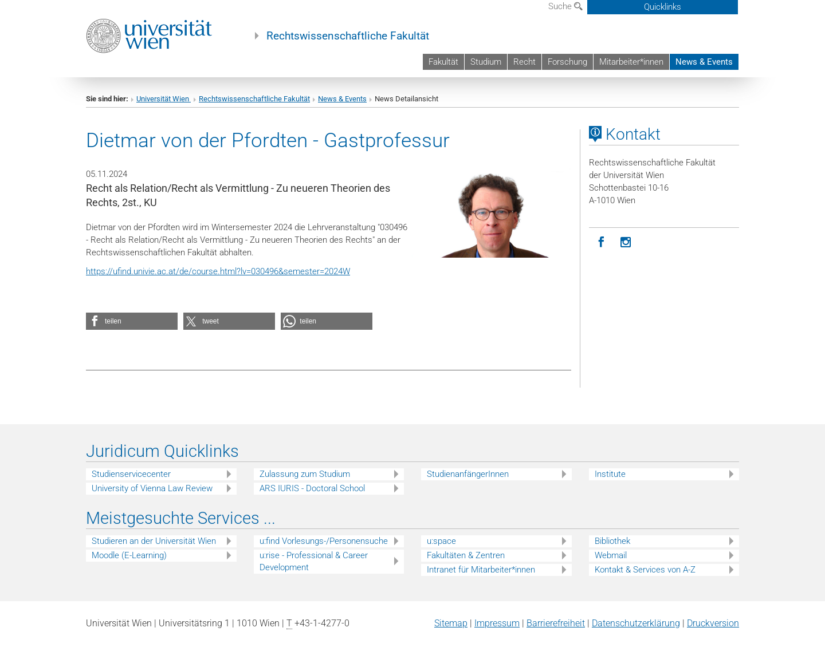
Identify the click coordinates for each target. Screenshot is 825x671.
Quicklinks (662, 7)
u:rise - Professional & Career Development (314, 561)
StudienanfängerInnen (468, 474)
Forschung (567, 62)
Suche (565, 6)
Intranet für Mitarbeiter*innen (481, 570)
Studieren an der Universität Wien (154, 541)
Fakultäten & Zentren (466, 555)
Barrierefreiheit (556, 623)
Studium (485, 62)
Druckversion (713, 623)
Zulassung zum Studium (305, 474)
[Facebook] (601, 242)
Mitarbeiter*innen (631, 62)
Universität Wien (163, 98)
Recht (524, 62)
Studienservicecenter (131, 474)
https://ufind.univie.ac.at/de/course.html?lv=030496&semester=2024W (218, 271)
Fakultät (443, 62)
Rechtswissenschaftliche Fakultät (347, 36)
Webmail (611, 555)
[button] (132, 321)
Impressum (497, 623)
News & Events (704, 62)
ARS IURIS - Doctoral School (312, 488)
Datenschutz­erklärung (636, 623)
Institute (610, 474)
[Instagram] (626, 242)
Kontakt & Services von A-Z (645, 570)
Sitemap (450, 623)
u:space (441, 541)
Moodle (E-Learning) (129, 555)
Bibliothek (612, 541)
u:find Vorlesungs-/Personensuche (324, 541)
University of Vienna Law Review (152, 488)
